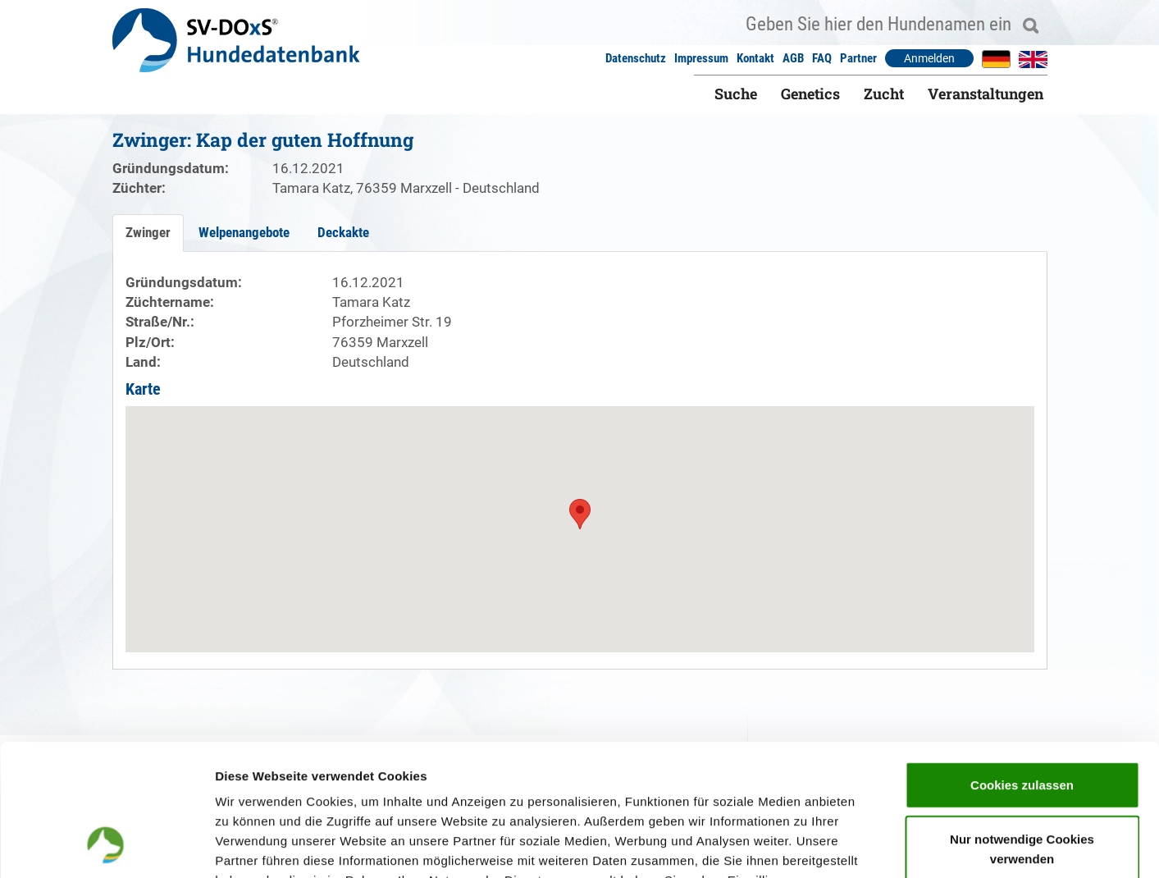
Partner (858, 58)
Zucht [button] (884, 93)
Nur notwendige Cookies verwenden (1022, 728)
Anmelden (929, 58)
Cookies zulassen (1022, 664)
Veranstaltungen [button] (985, 93)
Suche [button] (735, 93)
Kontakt (755, 58)
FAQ (822, 58)
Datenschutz (635, 58)
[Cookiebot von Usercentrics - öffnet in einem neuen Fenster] (106, 846)
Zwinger (148, 232)
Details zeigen (872, 846)
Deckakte (343, 232)
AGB (793, 58)
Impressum (701, 58)
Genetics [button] (810, 93)
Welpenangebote (244, 232)
